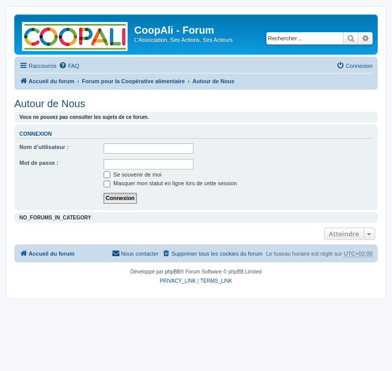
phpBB (172, 272)
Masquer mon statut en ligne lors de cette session (170, 183)
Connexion (35, 134)
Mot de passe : (38, 163)
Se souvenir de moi (132, 174)
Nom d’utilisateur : (44, 147)
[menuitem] (69, 66)
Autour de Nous (49, 103)
